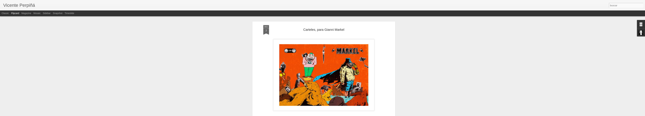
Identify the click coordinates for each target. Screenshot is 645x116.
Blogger (335, 114)
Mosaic (36, 13)
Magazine (26, 13)
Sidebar (47, 13)
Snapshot (57, 13)
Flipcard (15, 13)
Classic (5, 13)
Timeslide (69, 13)
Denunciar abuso (345, 114)
